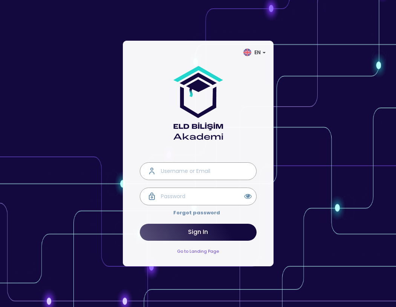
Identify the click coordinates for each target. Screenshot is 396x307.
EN (254, 52)
